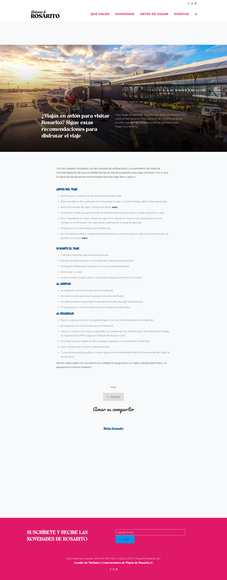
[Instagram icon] (192, 3)
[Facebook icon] (188, 3)
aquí (115, 207)
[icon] (196, 3)
